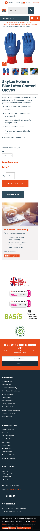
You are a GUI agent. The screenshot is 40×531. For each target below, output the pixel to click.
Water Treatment (8, 394)
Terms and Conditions (9, 455)
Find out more (11, 256)
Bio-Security (6, 385)
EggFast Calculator (8, 413)
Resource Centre (8, 429)
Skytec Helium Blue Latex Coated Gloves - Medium (20, 24)
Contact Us (35, 2)
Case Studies (6, 445)
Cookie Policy (7, 452)
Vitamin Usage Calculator (11, 410)
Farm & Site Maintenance (10, 407)
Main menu (8, 18)
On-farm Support (8, 436)
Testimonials (6, 448)
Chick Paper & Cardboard (11, 391)
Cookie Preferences (24, 528)
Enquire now (13, 194)
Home (4, 23)
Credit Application (8, 458)
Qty (3, 176)
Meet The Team (7, 439)
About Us (5, 433)
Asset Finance (7, 417)
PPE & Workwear (12, 23)
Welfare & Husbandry (9, 388)
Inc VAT (18, 3)
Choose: (5, 152)
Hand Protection (25, 23)
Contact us (6, 442)
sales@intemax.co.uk (14, 489)
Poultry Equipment (8, 404)
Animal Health (7, 381)
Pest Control (6, 397)
